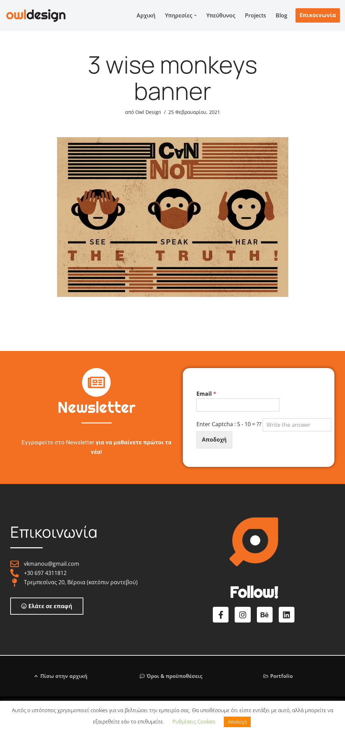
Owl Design (148, 112)
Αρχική (146, 15)
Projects (255, 15)
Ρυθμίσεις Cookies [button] (193, 721)
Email (206, 393)
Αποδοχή (214, 439)
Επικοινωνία (318, 15)
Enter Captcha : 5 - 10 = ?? (263, 424)
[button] (195, 15)
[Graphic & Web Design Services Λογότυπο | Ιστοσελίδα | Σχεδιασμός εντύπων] (36, 15)
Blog (281, 15)
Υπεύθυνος (220, 15)
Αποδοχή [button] (237, 722)
